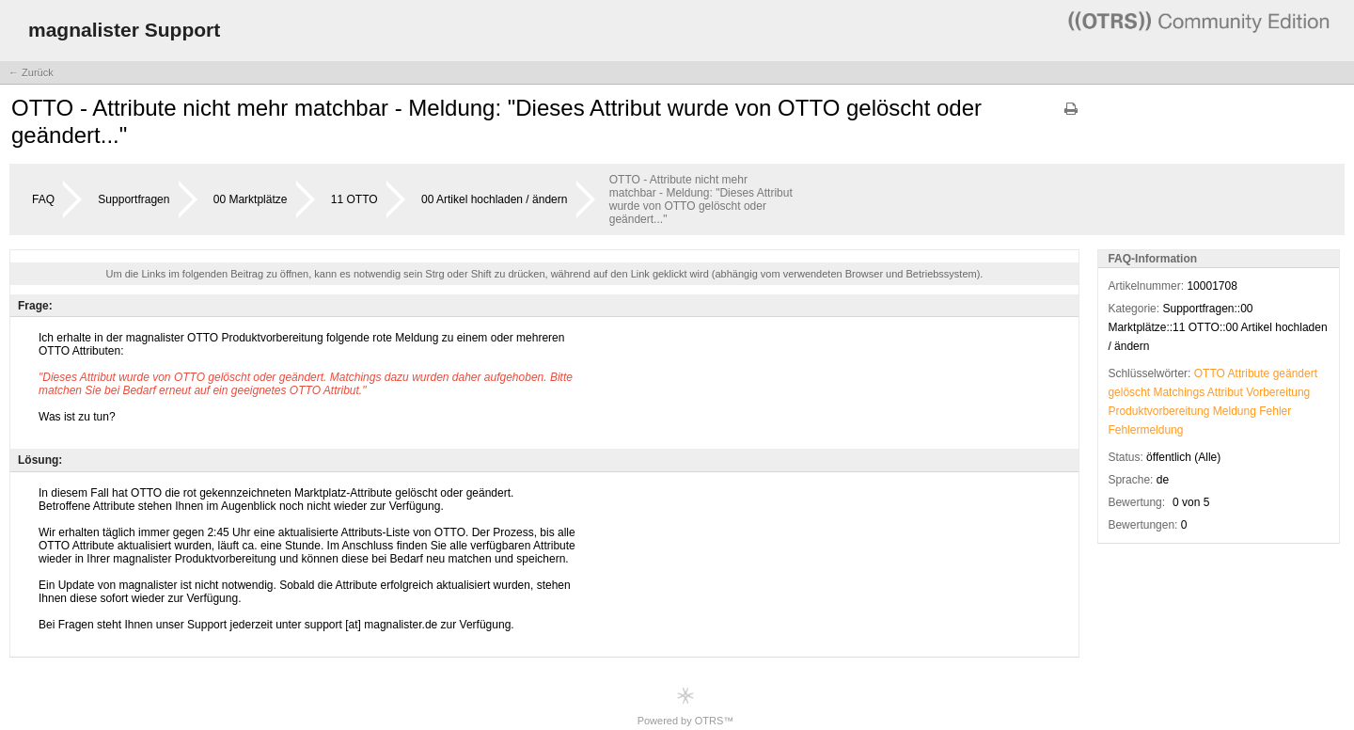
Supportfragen (133, 199)
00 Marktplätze (250, 199)
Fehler (1275, 411)
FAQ (43, 199)
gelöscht (1129, 392)
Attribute (1249, 373)
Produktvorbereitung (1158, 411)
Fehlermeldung (1145, 429)
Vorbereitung (1278, 392)
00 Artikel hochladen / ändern (494, 199)
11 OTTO (354, 199)
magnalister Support (124, 29)
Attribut (1225, 392)
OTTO (1209, 373)
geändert (1295, 373)
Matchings (1178, 392)
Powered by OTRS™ (686, 706)
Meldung (1234, 411)
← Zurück (31, 72)
